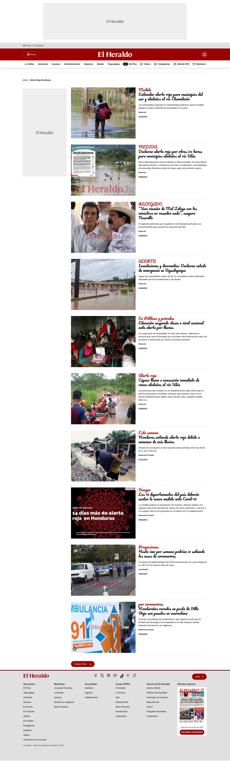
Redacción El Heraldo (146, 456)
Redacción (142, 113)
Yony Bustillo (143, 570)
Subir (199, 677)
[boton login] (204, 55)
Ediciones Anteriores (192, 733)
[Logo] (115, 54)
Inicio (25, 80)
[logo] (37, 676)
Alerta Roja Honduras (40, 80)
